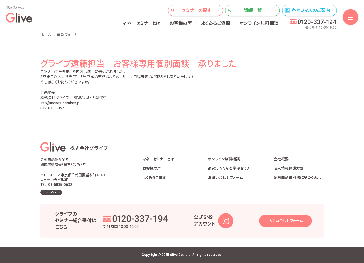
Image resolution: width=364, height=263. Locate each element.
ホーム (45, 35)
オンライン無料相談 (258, 23)
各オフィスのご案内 (311, 10)
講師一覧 (253, 10)
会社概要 (281, 159)
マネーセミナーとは (142, 23)
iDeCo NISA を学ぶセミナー (231, 168)
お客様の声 (181, 23)
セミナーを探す (196, 10)
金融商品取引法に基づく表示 (297, 177)
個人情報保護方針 (289, 168)
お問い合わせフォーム (225, 177)
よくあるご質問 (215, 23)
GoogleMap (50, 192)
